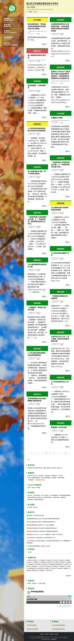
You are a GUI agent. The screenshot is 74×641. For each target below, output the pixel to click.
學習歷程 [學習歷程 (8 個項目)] (44, 562)
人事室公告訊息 (55, 81)
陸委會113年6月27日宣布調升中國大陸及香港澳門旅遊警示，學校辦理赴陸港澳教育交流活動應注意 (60, 72)
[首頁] (26, 11)
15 (65, 453)
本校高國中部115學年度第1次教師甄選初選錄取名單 (42, 531)
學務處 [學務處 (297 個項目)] (37, 562)
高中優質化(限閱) (47, 497)
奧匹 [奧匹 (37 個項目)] (31, 562)
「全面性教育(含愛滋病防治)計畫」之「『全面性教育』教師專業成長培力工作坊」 (37, 217)
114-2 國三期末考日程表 (35, 515)
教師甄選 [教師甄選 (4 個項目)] (53, 564)
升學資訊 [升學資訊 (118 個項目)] (43, 560)
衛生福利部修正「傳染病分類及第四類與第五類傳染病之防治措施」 (37, 24)
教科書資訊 (54, 475)
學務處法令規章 (40, 31)
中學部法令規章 (55, 120)
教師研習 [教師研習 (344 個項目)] (60, 564)
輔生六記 (59, 468)
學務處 (38, 33)
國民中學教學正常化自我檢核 (34, 497)
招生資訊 (41, 475)
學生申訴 (29, 495)
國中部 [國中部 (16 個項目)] (50, 560)
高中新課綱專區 (54, 495)
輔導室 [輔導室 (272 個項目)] (67, 568)
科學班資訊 (47, 475)
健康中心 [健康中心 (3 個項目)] (36, 560)
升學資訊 (60, 475)
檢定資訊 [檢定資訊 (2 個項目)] (35, 566)
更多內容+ (68, 575)
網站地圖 (56, 634)
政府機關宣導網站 (58, 629)
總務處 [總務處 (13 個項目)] (48, 568)
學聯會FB (47, 634)
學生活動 (38, 60)
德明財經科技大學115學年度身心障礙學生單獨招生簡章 (43, 518)
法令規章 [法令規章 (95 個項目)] (42, 566)
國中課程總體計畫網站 (64, 495)
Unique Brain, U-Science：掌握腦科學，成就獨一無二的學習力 (45, 534)
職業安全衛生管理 (38, 499)
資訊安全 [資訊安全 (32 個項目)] (54, 568)
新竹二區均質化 (45, 495)
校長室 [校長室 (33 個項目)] (67, 564)
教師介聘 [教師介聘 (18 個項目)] (39, 564)
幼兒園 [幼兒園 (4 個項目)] (56, 562)
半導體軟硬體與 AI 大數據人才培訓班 (38, 546)
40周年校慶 (56, 497)
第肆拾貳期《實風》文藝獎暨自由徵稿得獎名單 (41, 522)
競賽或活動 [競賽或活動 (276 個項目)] (33, 568)
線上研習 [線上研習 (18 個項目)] (41, 568)
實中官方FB (42, 634)
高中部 (29, 487)
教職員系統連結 (32, 629)
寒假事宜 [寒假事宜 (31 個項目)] (50, 562)
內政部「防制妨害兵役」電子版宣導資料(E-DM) (41, 537)
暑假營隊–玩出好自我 (60, 424)
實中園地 (54, 468)
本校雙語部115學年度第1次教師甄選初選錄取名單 (42, 528)
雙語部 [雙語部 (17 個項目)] (43, 570)
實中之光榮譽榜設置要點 (33, 477)
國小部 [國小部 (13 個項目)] (56, 560)
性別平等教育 (36, 495)
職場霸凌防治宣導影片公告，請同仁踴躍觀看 (40, 525)
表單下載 (35, 507)
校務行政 (43, 60)
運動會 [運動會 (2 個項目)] (29, 570)
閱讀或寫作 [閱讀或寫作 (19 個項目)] (36, 570)
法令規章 (56, 121)
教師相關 (62, 33)
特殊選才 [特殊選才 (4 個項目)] (57, 566)
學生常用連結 (32, 625)
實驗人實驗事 (47, 468)
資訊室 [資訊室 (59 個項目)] (61, 568)
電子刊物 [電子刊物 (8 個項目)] (49, 570)
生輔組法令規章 (60, 115)
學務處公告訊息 (32, 31)
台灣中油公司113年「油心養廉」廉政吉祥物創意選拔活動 (60, 336)
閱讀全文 (44, 44)
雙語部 (38, 487)
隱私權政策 (52, 634)
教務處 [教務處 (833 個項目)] (32, 564)
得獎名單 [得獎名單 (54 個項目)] (63, 562)
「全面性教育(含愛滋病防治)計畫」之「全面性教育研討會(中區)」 (60, 162)
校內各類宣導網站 (58, 625)
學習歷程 (54, 477)
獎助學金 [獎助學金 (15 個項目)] (63, 566)
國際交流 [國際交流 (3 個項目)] (63, 560)
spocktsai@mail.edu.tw (46, 639)
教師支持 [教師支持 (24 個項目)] (46, 564)
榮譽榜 (29, 583)
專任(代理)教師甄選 (46, 477)
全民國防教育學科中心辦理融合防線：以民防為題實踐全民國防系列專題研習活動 (60, 25)
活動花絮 (34, 583)
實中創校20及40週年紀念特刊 (34, 468)
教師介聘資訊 (61, 477)
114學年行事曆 (41, 583)
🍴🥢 (31, 480)
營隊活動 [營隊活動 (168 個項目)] (49, 566)
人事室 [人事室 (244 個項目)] (30, 560)
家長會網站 (30, 499)
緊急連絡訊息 (54, 639)
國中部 (33, 487)
